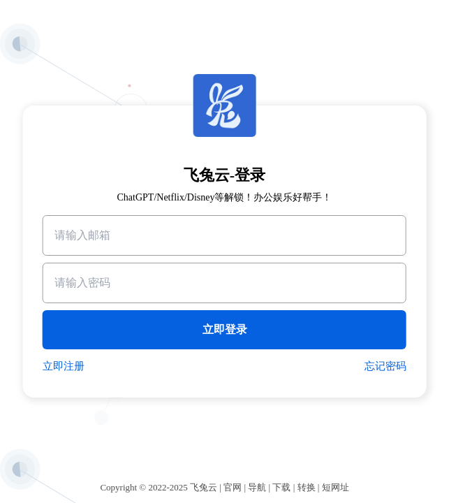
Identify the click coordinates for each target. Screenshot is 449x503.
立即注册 (63, 366)
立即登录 (225, 329)
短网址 (335, 487)
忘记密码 (385, 366)
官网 (232, 487)
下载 (281, 487)
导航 (257, 487)
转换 (306, 487)
